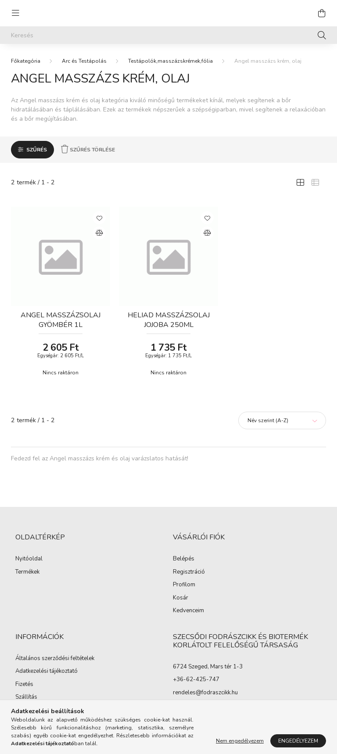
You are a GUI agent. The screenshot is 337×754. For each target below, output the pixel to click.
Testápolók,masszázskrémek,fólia (170, 61)
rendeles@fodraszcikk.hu (205, 693)
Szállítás (26, 697)
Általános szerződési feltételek (54, 658)
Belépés (183, 559)
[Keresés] (168, 35)
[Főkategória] (25, 61)
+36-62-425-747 (196, 679)
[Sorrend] (282, 420)
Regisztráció (189, 572)
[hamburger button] (15, 13)
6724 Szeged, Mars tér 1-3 (208, 667)
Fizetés (24, 684)
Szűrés (36, 149)
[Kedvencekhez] (99, 217)
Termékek (27, 572)
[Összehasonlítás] (99, 233)
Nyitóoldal (29, 559)
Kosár (180, 598)
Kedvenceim (188, 610)
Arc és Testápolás (84, 61)
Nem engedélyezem (240, 740)
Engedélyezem (298, 740)
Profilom (184, 585)
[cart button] (321, 13)
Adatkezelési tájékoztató (46, 671)
